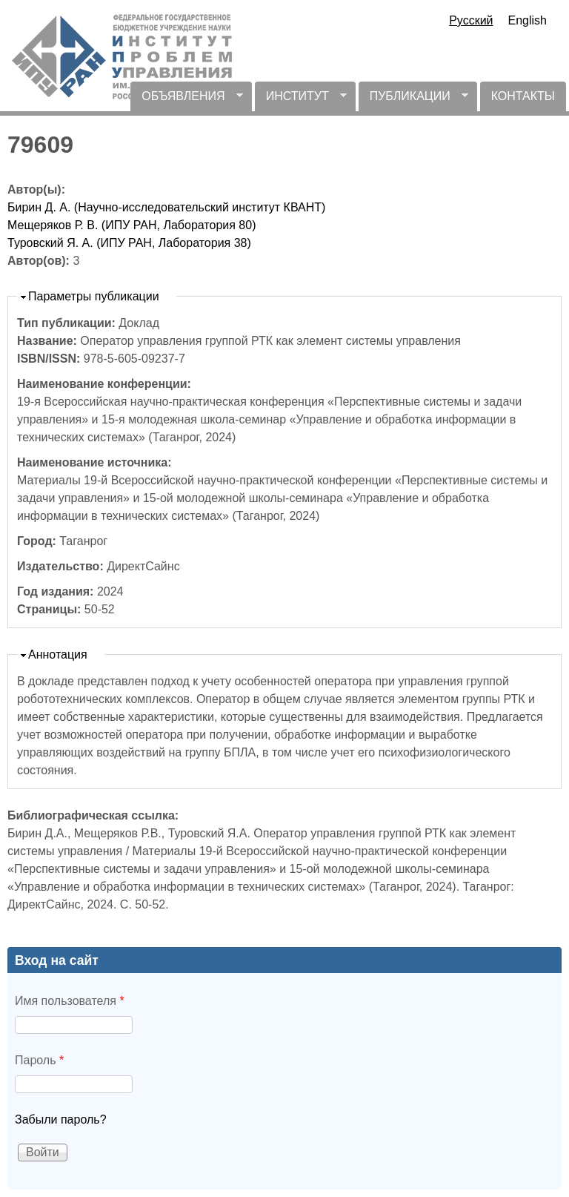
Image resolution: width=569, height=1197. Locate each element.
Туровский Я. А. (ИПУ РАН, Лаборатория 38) (129, 243)
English (527, 20)
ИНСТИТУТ (301, 100)
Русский (471, 20)
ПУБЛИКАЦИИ (413, 100)
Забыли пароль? (61, 1119)
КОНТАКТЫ (523, 96)
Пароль (39, 1060)
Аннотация (57, 654)
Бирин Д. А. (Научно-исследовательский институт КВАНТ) (166, 207)
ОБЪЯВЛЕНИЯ (186, 100)
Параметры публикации (93, 296)
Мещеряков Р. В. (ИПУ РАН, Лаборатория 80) (131, 225)
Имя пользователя (69, 1001)
